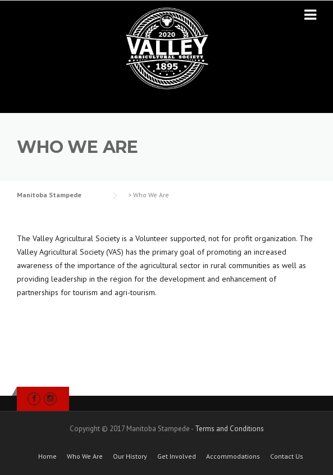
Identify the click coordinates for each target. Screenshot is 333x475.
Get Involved (176, 456)
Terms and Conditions (229, 428)
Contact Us (286, 456)
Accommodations (233, 456)
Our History (130, 456)
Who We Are (85, 456)
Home (47, 456)
